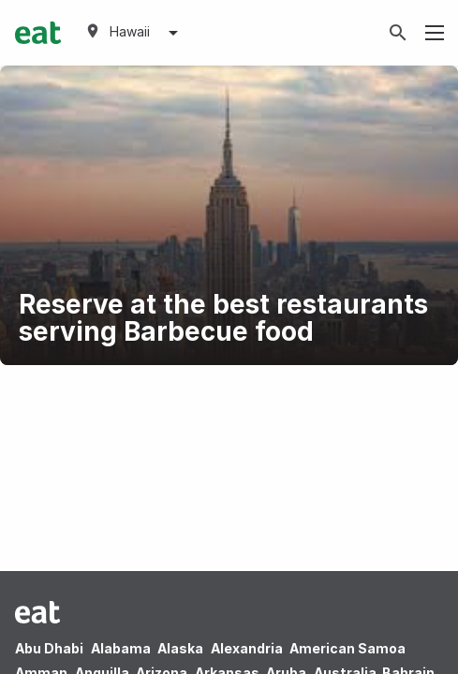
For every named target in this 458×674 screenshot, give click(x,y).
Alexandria (247, 648)
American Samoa (347, 648)
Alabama (121, 648)
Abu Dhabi (49, 648)
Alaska (180, 648)
